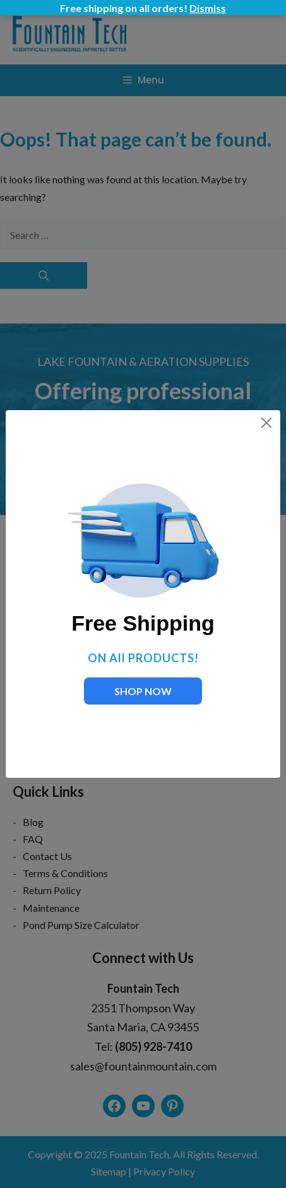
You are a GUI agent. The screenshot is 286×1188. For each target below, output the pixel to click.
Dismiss (207, 8)
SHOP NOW (143, 691)
